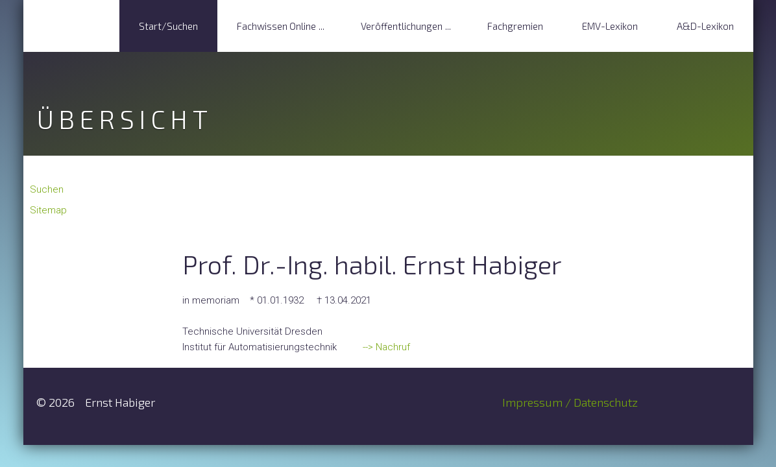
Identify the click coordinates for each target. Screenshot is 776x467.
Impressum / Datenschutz (570, 402)
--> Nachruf (385, 347)
